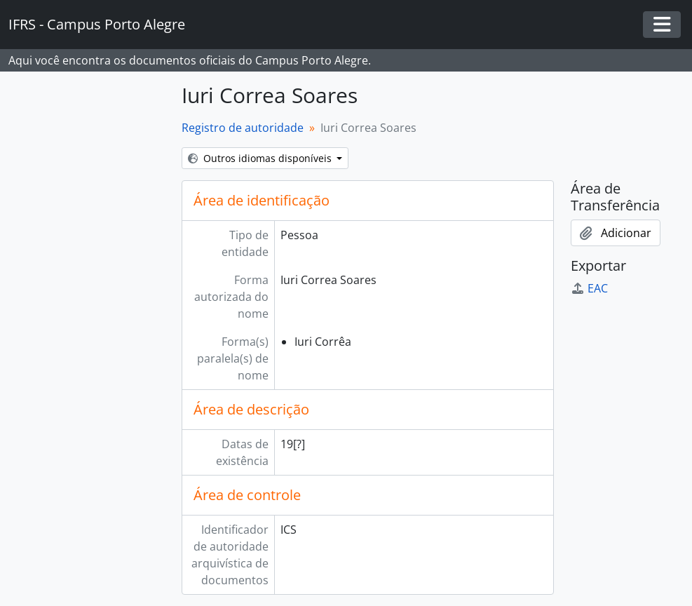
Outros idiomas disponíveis (261, 158)
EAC (589, 288)
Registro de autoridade (243, 127)
